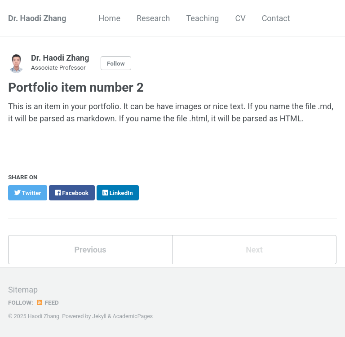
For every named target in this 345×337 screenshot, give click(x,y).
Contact (276, 18)
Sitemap (23, 289)
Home (109, 18)
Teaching (202, 18)
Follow (116, 63)
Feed (47, 302)
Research (153, 18)
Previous (90, 249)
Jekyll (99, 316)
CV (240, 18)
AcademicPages (133, 316)
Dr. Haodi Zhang (37, 18)
